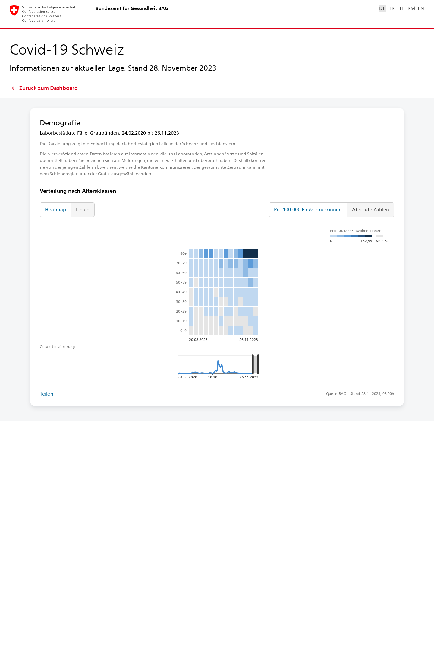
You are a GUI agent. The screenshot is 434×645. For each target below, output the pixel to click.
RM (411, 8)
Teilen (46, 394)
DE (382, 8)
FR (392, 8)
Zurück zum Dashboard (44, 88)
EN (421, 8)
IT (402, 8)
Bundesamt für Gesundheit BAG (132, 8)
